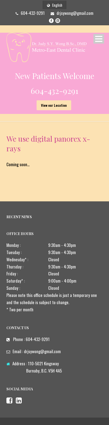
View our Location (54, 105)
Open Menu (98, 39)
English (54, 5)
